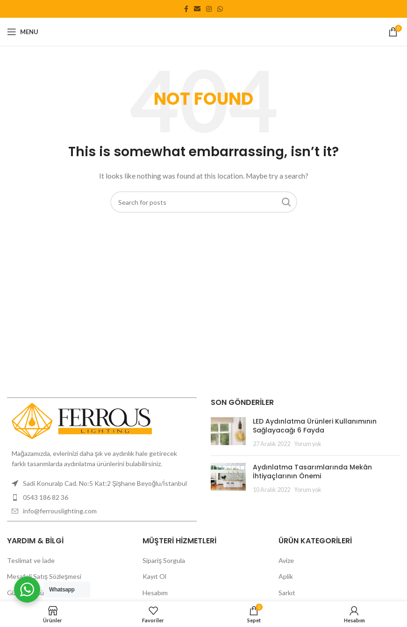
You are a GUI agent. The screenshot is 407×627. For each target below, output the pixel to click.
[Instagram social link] (208, 9)
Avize (286, 560)
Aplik (285, 576)
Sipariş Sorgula (164, 560)
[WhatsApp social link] (220, 9)
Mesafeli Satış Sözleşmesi (44, 576)
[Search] (203, 202)
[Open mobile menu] (22, 31)
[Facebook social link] (186, 9)
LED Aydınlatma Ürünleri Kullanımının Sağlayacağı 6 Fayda (315, 426)
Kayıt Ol (154, 576)
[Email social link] (197, 9)
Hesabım (155, 593)
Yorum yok (307, 443)
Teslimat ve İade (31, 560)
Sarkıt (286, 593)
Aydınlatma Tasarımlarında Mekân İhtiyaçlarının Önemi (312, 471)
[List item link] (102, 497)
